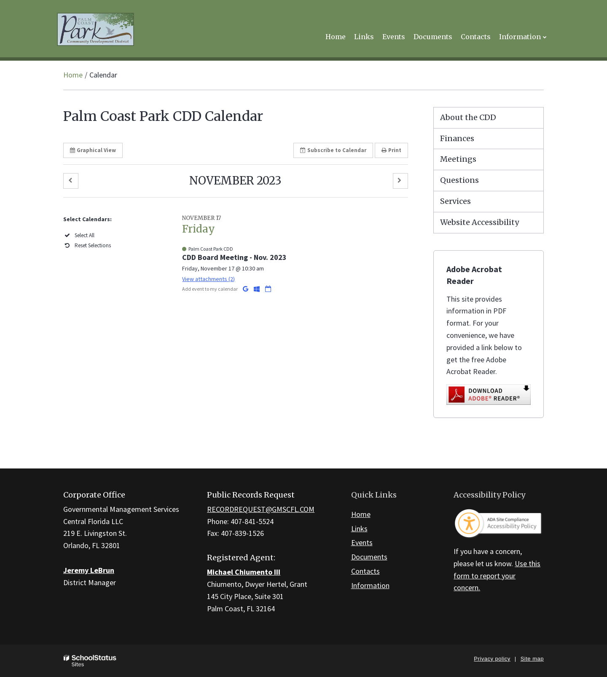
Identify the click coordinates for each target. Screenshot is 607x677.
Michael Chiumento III (243, 572)
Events (362, 542)
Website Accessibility (479, 222)
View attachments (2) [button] (208, 279)
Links (359, 528)
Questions (459, 180)
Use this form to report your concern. (497, 576)
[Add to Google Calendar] (246, 289)
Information (370, 585)
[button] (70, 181)
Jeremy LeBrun (88, 570)
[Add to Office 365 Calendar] (257, 289)
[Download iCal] (268, 289)
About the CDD (468, 117)
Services (455, 201)
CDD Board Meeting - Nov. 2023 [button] (234, 257)
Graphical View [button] (93, 150)
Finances (457, 138)
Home (73, 75)
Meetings (458, 159)
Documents (369, 557)
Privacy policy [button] (492, 659)
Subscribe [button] (333, 150)
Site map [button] (532, 659)
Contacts (365, 571)
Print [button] (391, 150)
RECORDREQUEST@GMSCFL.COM (260, 509)
